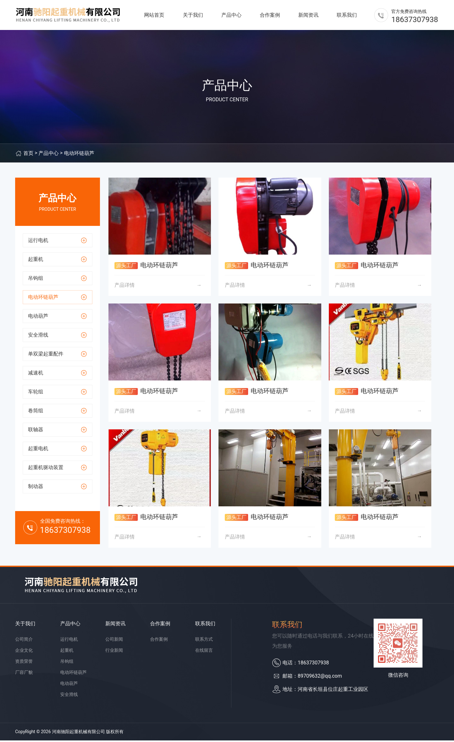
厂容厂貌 (24, 673)
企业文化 (24, 651)
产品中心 (231, 16)
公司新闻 (114, 640)
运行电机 (69, 640)
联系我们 (347, 16)
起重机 (66, 651)
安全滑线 (69, 695)
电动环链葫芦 (79, 155)
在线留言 (204, 651)
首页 (28, 155)
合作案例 (270, 16)
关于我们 (193, 16)
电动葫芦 (69, 684)
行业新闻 (114, 651)
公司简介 (24, 640)
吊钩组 (66, 662)
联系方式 (204, 640)
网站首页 (154, 16)
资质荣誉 (24, 662)
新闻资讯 (308, 16)
